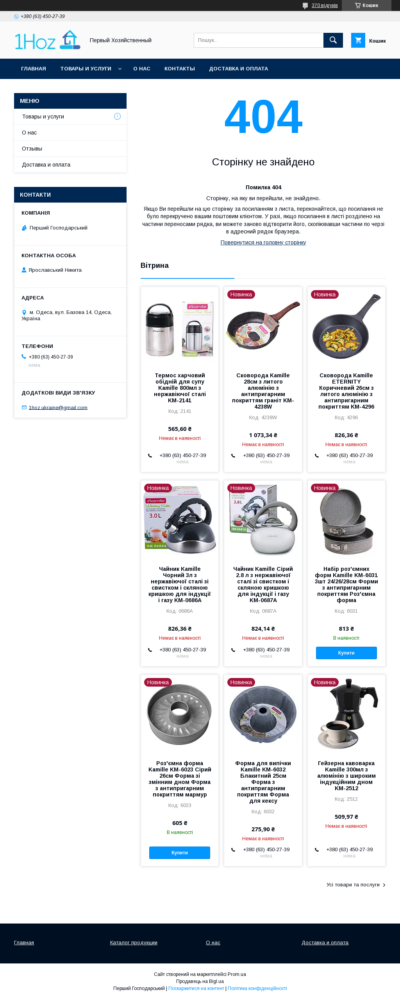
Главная (33, 69)
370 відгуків (325, 5)
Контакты (179, 69)
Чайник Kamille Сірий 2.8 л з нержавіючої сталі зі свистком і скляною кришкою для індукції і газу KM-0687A (263, 584)
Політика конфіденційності (257, 988)
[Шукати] (333, 40)
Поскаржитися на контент (196, 988)
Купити (346, 653)
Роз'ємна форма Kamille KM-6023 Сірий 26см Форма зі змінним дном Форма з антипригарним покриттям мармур (179, 779)
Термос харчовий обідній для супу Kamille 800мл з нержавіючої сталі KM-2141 (180, 388)
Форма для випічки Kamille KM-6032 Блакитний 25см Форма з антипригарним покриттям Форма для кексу (263, 782)
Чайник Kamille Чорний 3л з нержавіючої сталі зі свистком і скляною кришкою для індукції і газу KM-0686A (179, 584)
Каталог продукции (133, 942)
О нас (141, 69)
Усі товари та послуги (353, 885)
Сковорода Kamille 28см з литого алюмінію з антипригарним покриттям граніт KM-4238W (263, 391)
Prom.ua (237, 974)
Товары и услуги (85, 69)
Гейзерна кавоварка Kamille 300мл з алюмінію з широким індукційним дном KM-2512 (346, 775)
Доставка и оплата (238, 69)
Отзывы (32, 148)
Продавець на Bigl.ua (200, 981)
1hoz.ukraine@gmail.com (58, 407)
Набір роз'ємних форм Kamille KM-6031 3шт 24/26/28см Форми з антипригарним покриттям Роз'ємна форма (346, 584)
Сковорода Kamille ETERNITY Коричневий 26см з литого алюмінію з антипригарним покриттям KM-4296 (346, 391)
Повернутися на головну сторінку (263, 242)
